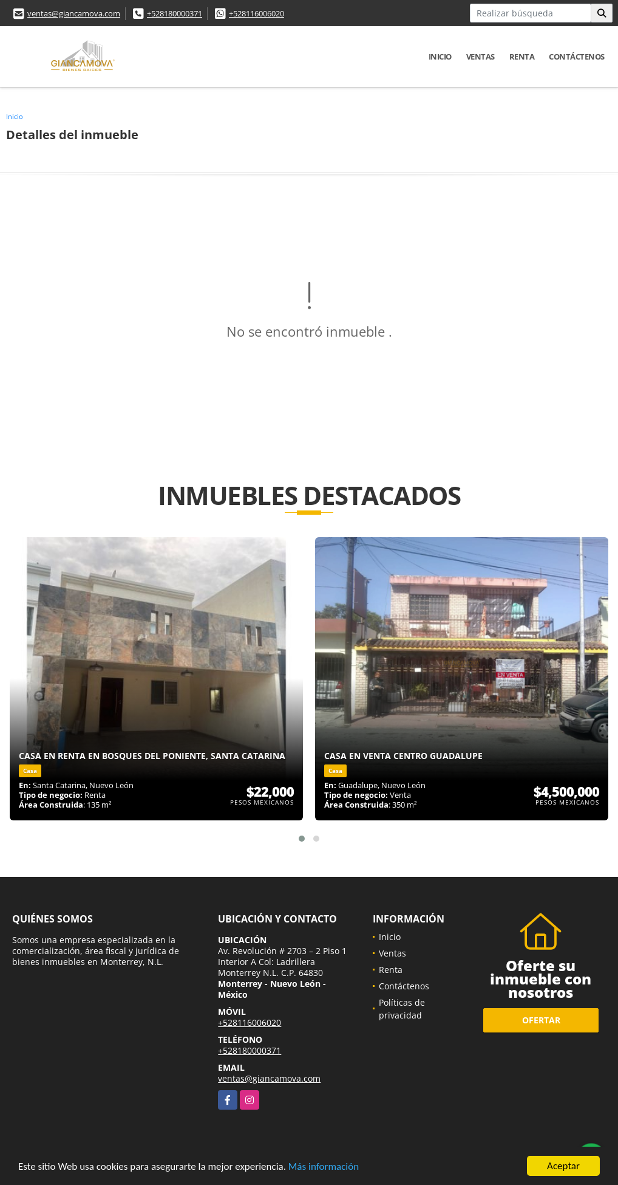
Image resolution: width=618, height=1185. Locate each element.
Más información (323, 1167)
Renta (522, 56)
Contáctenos (577, 56)
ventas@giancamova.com (73, 13)
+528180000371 (174, 13)
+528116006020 (256, 13)
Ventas (480, 56)
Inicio (440, 56)
